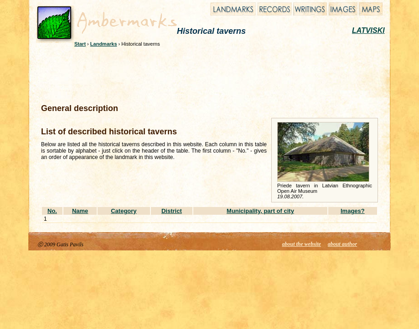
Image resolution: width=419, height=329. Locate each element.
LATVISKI (368, 30)
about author (342, 244)
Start (80, 44)
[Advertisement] (203, 74)
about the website (301, 244)
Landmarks (103, 44)
